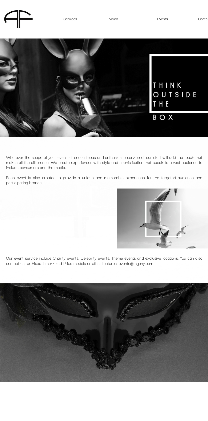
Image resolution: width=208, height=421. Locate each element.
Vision (113, 18)
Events (162, 18)
